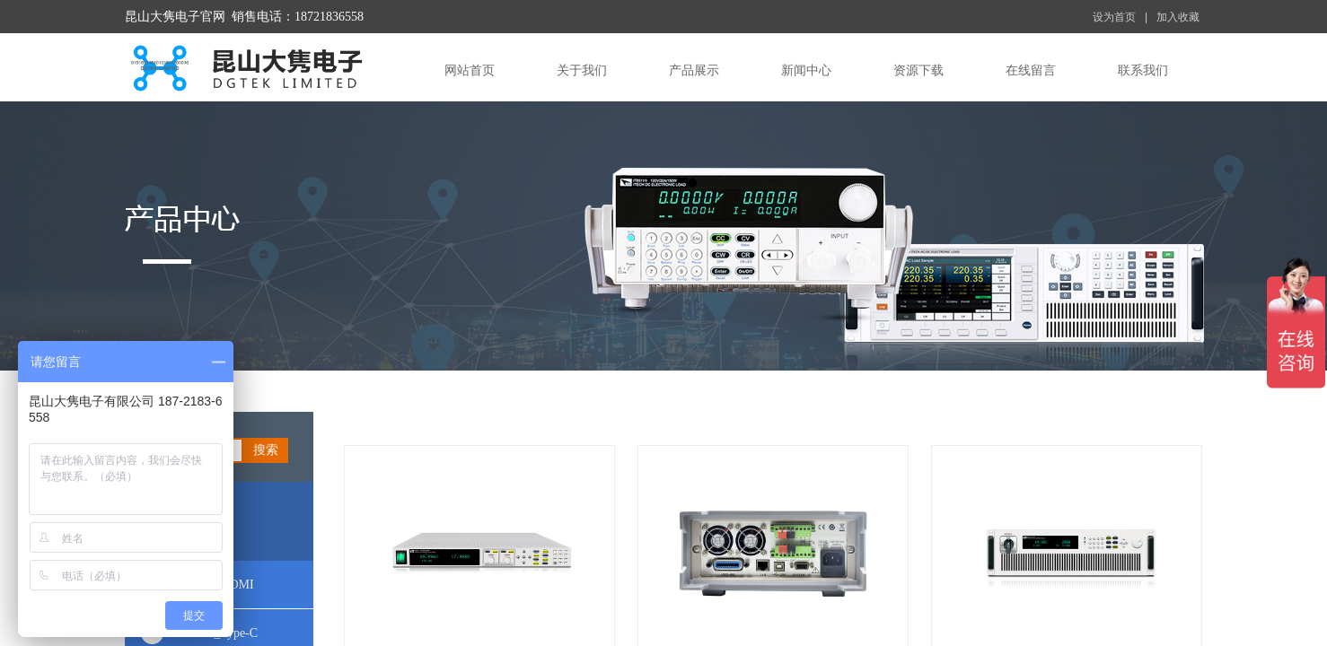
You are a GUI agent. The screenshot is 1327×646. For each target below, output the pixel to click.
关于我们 (582, 70)
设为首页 (1114, 17)
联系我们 (1143, 70)
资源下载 (918, 70)
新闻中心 (806, 70)
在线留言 (1031, 70)
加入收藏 (1178, 17)
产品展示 (694, 70)
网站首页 (469, 70)
